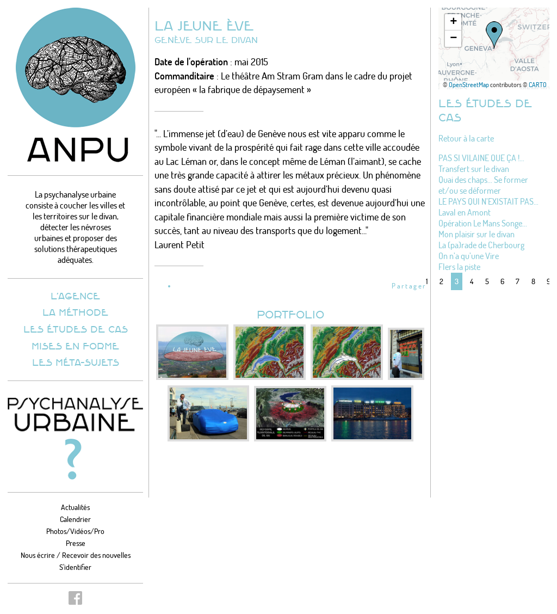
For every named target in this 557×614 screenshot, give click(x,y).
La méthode (75, 312)
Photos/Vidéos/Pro (75, 531)
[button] (494, 34)
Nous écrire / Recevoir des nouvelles (76, 555)
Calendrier (75, 519)
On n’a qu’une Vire (468, 255)
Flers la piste (459, 266)
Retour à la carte (466, 138)
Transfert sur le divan (473, 168)
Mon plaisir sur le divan (476, 234)
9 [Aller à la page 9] (548, 281)
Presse (75, 543)
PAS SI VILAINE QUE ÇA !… (481, 157)
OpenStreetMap (469, 85)
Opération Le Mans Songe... (482, 223)
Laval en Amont (464, 212)
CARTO (538, 85)
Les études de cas (75, 329)
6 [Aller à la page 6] (502, 281)
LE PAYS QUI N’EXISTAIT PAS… (488, 201)
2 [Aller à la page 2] (441, 281)
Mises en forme (75, 346)
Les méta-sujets (75, 362)
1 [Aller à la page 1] (427, 281)
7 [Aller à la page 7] (517, 281)
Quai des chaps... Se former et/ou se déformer (483, 185)
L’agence (75, 296)
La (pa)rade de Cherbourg (481, 245)
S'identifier (75, 567)
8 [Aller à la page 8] (533, 281)
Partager (409, 285)
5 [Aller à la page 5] (487, 281)
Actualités (75, 507)
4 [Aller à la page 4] (471, 281)
